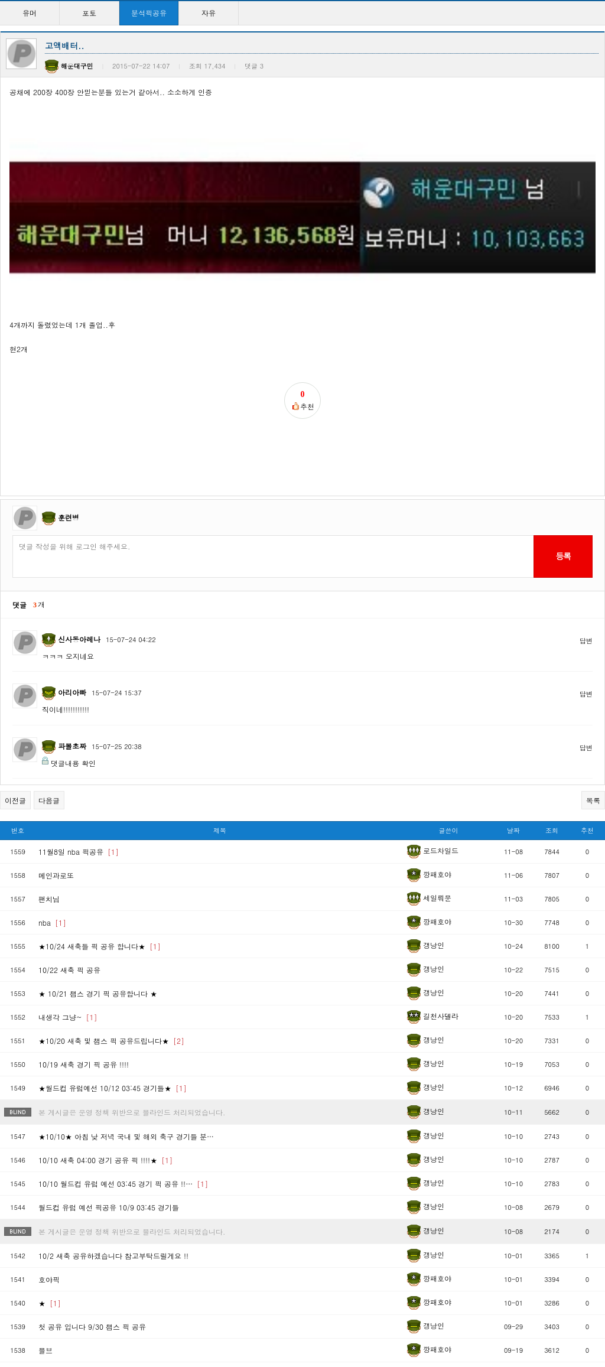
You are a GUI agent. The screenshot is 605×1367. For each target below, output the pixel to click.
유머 (29, 13)
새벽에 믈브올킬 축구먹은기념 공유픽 (106, 1234)
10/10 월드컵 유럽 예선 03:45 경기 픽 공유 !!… (123, 1044)
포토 (89, 13)
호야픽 (49, 1140)
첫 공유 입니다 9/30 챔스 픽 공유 (92, 1187)
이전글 (15, 661)
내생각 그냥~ (67, 878)
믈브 (45, 1211)
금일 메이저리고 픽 (76, 1283)
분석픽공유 (149, 13)
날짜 (513, 691)
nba (52, 783)
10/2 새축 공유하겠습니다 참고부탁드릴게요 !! (113, 1116)
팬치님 (49, 759)
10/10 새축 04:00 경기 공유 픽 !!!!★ (105, 1021)
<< (189, 1319)
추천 (587, 691)
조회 (551, 691)
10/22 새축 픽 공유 (69, 830)
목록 (593, 661)
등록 (562, 416)
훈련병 (68, 378)
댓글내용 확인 (73, 624)
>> (416, 1319)
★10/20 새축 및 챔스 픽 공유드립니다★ (111, 901)
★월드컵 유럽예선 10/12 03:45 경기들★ (112, 948)
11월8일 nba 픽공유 (78, 712)
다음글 (49, 661)
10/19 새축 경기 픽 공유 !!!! (83, 925)
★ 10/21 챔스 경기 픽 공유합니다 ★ (97, 854)
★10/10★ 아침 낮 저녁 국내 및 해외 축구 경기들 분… (126, 997)
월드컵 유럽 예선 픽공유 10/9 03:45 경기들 (108, 1068)
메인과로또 (56, 736)
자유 (208, 13)
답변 (586, 501)
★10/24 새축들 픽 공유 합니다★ (99, 807)
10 (378, 1319)
